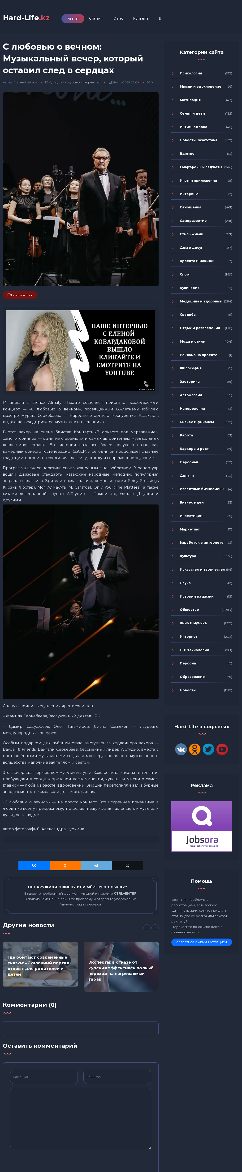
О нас (118, 18)
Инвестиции (191, 516)
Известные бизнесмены (202, 489)
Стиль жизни (191, 234)
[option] (40, 964)
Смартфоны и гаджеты (201, 167)
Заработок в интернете (202, 542)
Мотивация (190, 100)
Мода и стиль (192, 341)
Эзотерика (190, 381)
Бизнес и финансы (197, 422)
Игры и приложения (198, 180)
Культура (55, 82)
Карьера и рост (194, 449)
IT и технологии (194, 650)
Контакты (141, 18)
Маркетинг (190, 529)
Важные (187, 153)
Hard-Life (26, 17)
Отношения (190, 207)
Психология (191, 73)
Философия (191, 368)
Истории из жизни (197, 596)
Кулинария (189, 288)
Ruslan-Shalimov (25, 82)
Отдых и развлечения (200, 328)
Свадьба (188, 314)
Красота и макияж (197, 261)
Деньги (187, 476)
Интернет (189, 636)
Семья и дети (192, 113)
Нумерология (192, 408)
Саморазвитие (193, 221)
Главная (72, 18)
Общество (189, 610)
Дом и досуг (191, 248)
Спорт (185, 274)
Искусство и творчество (82, 82)
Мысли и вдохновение (200, 86)
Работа (186, 435)
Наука (185, 583)
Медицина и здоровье (201, 301)
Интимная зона (193, 127)
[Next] (155, 927)
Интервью (189, 194)
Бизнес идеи (192, 502)
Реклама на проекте (198, 355)
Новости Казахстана (198, 140)
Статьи (94, 18)
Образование (192, 677)
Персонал (189, 462)
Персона (188, 663)
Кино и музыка (193, 623)
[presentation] (46, 1162)
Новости (188, 690)
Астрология (191, 395)
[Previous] (147, 927)
